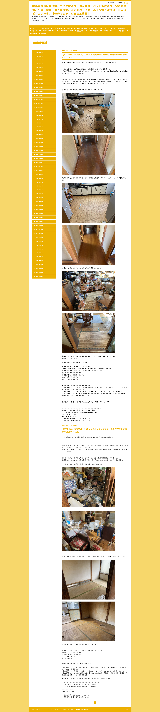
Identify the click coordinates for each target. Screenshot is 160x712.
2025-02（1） (40, 99)
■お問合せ (42, 33)
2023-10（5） (40, 154)
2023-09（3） (40, 158)
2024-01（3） (40, 142)
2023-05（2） (40, 174)
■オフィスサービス (110, 31)
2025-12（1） (40, 64)
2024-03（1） (40, 135)
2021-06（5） (40, 261)
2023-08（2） (40, 162)
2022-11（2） (40, 198)
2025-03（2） (40, 95)
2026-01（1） (40, 60)
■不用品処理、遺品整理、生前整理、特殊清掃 (78, 28)
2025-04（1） (40, 91)
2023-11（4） (40, 150)
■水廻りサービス (35, 31)
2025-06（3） (40, 83)
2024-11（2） (40, 107)
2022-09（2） (40, 205)
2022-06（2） (40, 213)
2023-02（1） (40, 186)
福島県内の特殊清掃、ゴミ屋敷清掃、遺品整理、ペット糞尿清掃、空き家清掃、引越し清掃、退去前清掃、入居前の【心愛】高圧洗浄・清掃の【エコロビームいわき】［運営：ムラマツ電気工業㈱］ (79, 10)
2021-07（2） (40, 257)
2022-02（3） (40, 229)
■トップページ (35, 28)
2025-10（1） (40, 68)
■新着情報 (45, 28)
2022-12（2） (40, 194)
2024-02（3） (40, 139)
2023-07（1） (40, 166)
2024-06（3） (40, 123)
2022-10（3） (40, 202)
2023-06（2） (40, 170)
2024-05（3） (40, 127)
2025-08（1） (40, 76)
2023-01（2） (40, 190)
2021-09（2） (40, 249)
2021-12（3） (40, 237)
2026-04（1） (40, 52)
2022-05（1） (40, 217)
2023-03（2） (40, 182)
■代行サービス (124, 31)
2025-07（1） (40, 79)
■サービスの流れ (56, 28)
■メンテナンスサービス (50, 31)
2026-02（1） (40, 56)
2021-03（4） (40, 272)
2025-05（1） (40, 87)
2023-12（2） (40, 146)
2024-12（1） (40, 103)
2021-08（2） (40, 253)
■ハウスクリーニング (102, 28)
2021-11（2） (40, 241)
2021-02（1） (40, 276)
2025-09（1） (40, 72)
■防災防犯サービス (96, 31)
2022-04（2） (40, 221)
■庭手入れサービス (81, 31)
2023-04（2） (40, 178)
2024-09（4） (40, 115)
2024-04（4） (40, 131)
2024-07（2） (40, 119)
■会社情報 (33, 33)
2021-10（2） (40, 245)
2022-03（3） (40, 225)
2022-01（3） (40, 233)
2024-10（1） (40, 111)
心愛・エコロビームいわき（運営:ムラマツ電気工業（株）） (56, 709)
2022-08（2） (40, 209)
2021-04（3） (40, 268)
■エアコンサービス (67, 31)
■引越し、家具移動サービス (120, 28)
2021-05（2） (40, 265)
